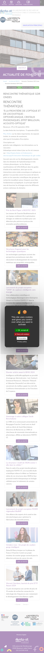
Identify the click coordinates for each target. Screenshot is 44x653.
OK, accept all (22, 330)
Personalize (22, 338)
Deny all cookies (22, 334)
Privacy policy (22, 342)
